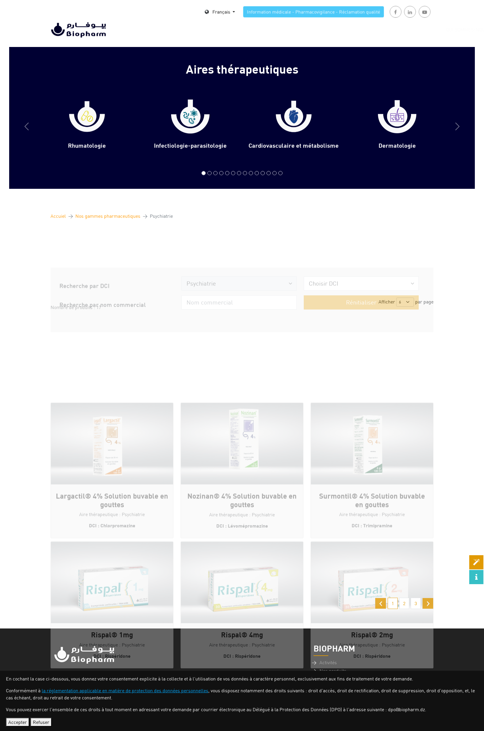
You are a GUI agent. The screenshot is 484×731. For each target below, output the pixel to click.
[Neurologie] (263, 179)
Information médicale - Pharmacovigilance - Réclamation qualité (293, 13)
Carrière (307, 30)
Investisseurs (383, 30)
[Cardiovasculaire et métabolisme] (215, 179)
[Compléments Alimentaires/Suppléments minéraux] (280, 179)
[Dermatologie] (221, 179)
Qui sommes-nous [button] (171, 30)
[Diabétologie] (227, 179)
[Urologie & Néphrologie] (269, 179)
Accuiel (58, 216)
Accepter (17, 722)
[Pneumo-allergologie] (251, 179)
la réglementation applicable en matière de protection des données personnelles (125, 690)
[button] (27, 132)
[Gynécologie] (239, 179)
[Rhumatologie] (204, 179)
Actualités (343, 30)
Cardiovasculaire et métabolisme (294, 151)
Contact (421, 30)
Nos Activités (223, 30)
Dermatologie (397, 151)
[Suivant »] (427, 603)
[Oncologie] (274, 179)
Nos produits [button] (266, 30)
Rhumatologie (87, 151)
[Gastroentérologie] (233, 179)
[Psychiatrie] (245, 179)
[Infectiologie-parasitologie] (209, 179)
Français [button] (228, 13)
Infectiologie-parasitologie (190, 151)
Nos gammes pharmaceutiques (107, 216)
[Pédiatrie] (257, 179)
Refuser (41, 722)
